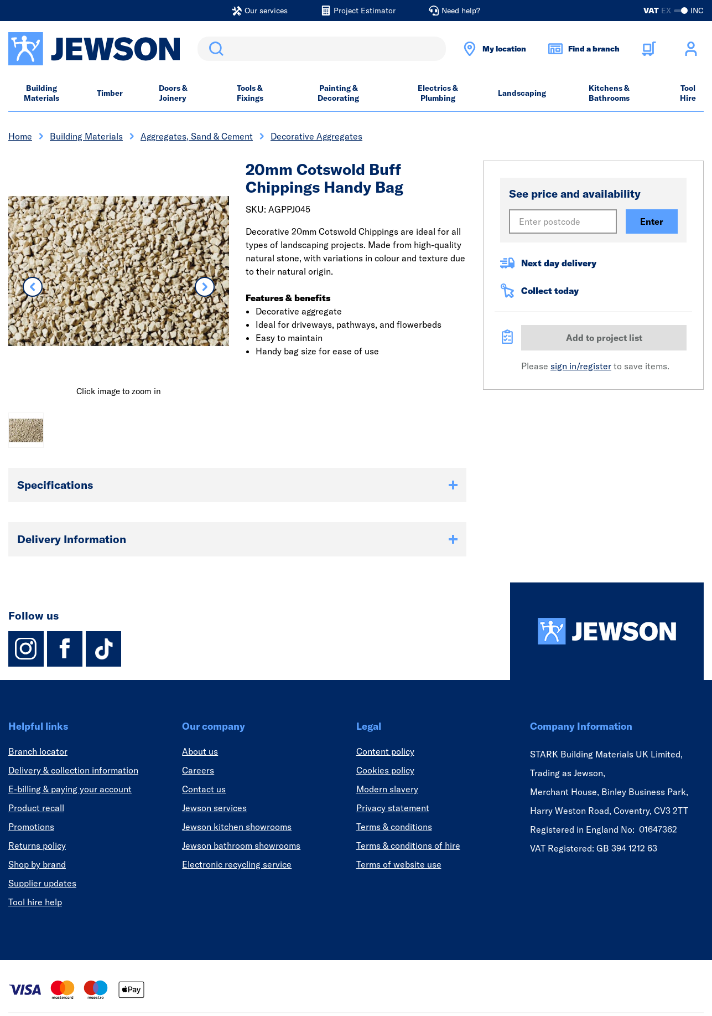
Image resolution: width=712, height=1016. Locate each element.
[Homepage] (607, 631)
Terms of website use (398, 864)
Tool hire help (35, 901)
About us (200, 751)
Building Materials (41, 93)
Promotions (31, 826)
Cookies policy (385, 770)
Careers (198, 770)
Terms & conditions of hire (408, 845)
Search (214, 49)
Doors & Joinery (173, 93)
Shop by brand (37, 864)
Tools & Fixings (250, 93)
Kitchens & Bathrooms (609, 93)
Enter (651, 221)
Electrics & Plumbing (438, 93)
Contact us (204, 789)
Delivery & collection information (73, 770)
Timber (110, 93)
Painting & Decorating (338, 93)
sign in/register (580, 366)
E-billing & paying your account (70, 789)
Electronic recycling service (237, 864)
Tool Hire (688, 93)
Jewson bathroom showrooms (241, 845)
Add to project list (604, 337)
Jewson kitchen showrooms (237, 826)
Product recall (36, 807)
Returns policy (37, 845)
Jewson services (214, 807)
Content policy (385, 751)
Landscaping (522, 93)
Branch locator (37, 751)
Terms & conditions (394, 826)
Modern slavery (387, 789)
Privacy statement (392, 807)
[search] (322, 49)
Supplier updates (42, 883)
